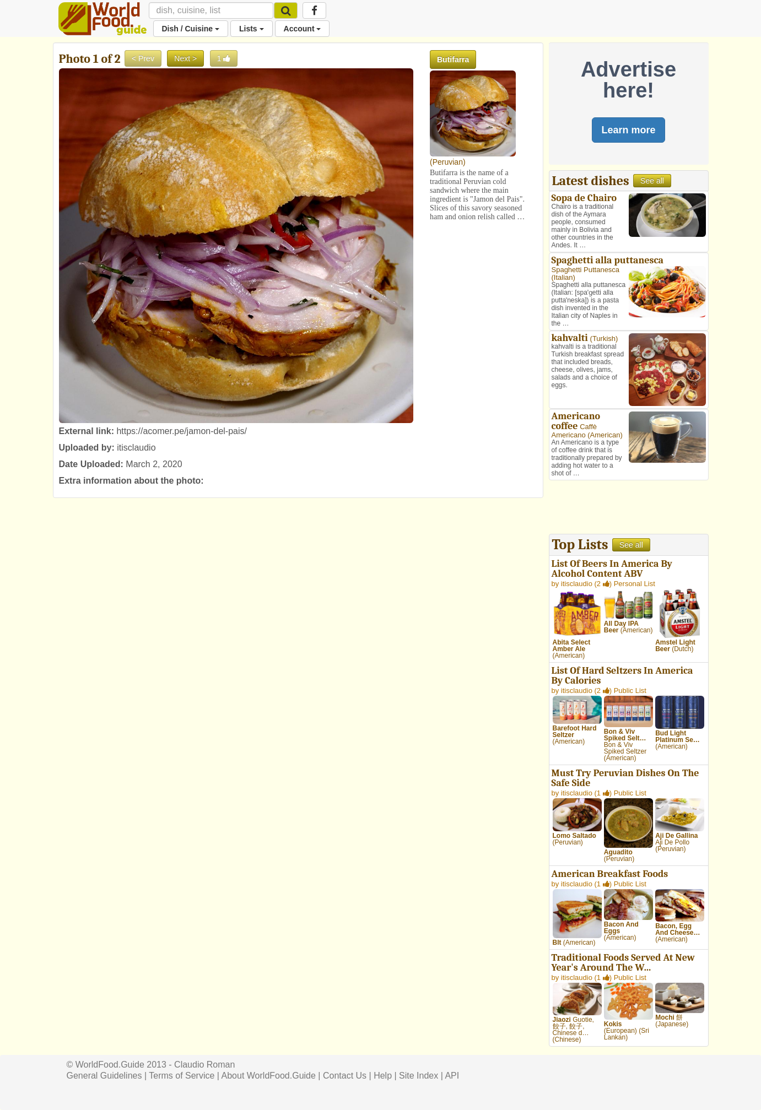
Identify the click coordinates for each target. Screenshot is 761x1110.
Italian (563, 277)
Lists (251, 28)
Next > (185, 58)
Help (383, 1075)
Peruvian (448, 162)
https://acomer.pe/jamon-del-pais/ (181, 431)
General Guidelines (104, 1075)
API (452, 1075)
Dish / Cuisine (190, 28)
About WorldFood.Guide (269, 1075)
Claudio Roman (204, 1064)
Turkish (604, 338)
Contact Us (344, 1075)
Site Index (418, 1075)
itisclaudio (136, 447)
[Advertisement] (629, 508)
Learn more (628, 130)
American (605, 435)
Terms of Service (181, 1075)
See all (652, 180)
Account (302, 28)
